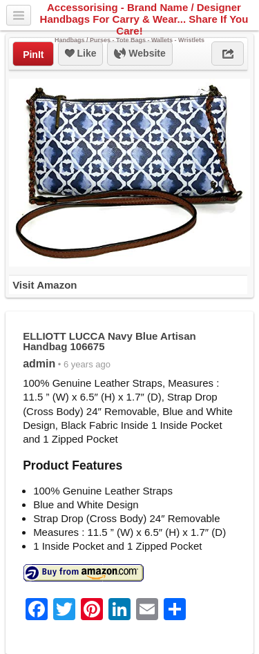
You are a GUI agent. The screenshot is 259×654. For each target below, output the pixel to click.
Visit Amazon (44, 285)
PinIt (33, 54)
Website (139, 54)
